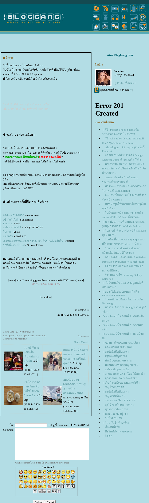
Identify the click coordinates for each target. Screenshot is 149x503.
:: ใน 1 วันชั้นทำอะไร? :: (117, 422)
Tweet (84, 342)
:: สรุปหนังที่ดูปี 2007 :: (116, 391)
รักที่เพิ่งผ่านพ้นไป (13, 245)
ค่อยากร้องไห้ (12, 227)
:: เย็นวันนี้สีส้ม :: (112, 427)
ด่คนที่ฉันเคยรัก (13, 215)
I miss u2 (8, 223)
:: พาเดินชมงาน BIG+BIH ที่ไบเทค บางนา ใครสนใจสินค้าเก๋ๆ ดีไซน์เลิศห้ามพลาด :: (124, 168)
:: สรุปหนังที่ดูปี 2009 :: (116, 351)
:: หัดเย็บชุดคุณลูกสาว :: (117, 360)
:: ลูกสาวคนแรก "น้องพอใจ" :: (121, 378)
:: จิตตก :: (108, 436)
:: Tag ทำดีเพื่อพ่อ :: (114, 396)
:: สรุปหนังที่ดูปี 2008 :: (116, 356)
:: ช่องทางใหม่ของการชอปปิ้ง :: (121, 342)
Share (77, 342)
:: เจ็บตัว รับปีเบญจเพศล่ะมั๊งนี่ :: (121, 382)
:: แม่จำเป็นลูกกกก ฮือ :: (117, 369)
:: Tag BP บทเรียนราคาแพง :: (120, 400)
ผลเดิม (8, 236)
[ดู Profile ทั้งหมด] (125, 83)
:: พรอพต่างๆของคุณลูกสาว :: (120, 365)
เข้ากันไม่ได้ (10, 219)
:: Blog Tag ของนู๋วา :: (115, 413)
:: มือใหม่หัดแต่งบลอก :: (117, 431)
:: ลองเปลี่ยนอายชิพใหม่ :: (118, 347)
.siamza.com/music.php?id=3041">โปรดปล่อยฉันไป (33, 240)
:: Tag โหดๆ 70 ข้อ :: (114, 387)
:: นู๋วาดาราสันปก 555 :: (116, 409)
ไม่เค (7, 231)
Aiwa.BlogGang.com (120, 55)
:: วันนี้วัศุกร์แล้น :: (113, 418)
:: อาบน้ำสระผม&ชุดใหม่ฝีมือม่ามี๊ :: (124, 373)
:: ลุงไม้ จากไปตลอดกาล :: (118, 404)
